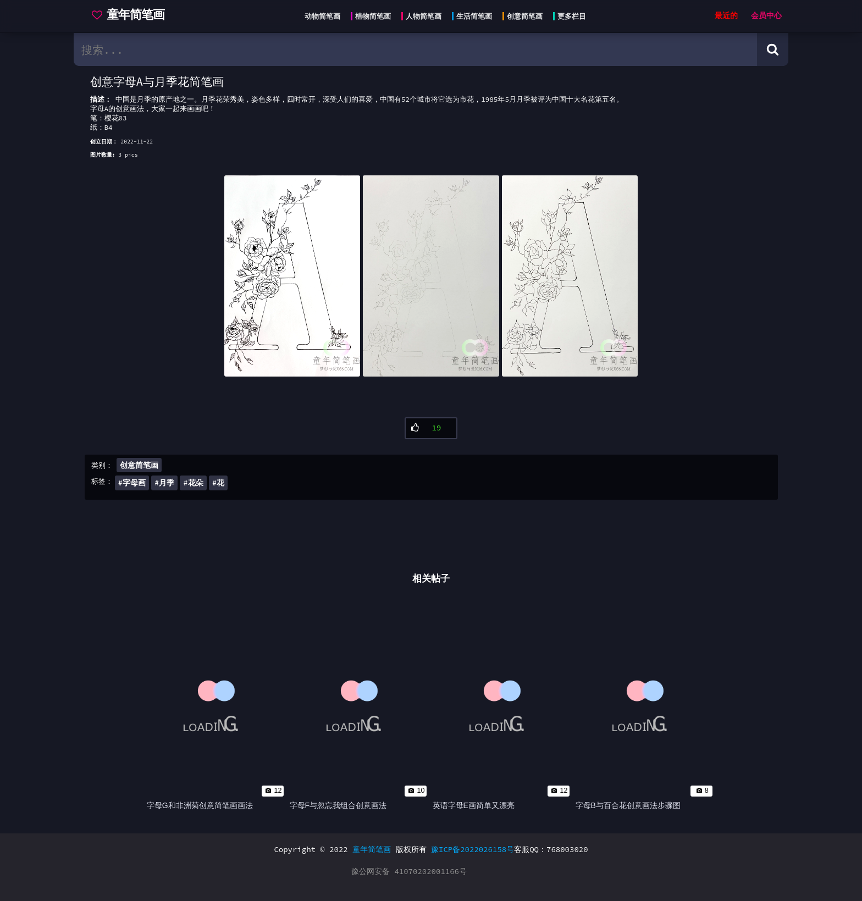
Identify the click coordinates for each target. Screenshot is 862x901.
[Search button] (772, 49)
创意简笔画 (139, 465)
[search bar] (415, 49)
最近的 (726, 16)
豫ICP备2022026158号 (472, 849)
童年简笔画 (371, 849)
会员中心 (766, 16)
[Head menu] (442, 16)
